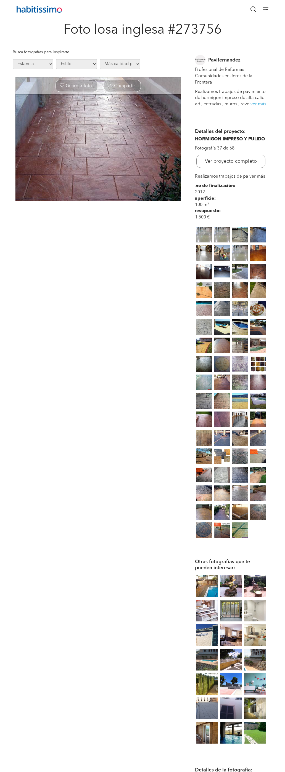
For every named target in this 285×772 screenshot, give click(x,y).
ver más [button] (258, 104)
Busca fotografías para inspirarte (41, 52)
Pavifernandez (224, 60)
